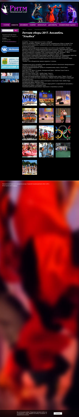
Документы (52, 25)
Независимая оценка (67, 25)
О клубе (6, 25)
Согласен (58, 413)
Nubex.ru (15, 185)
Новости (14, 25)
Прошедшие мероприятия (40, 29)
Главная (24, 29)
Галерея (33, 25)
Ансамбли (24, 25)
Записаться (42, 25)
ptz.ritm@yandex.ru (11, 41)
